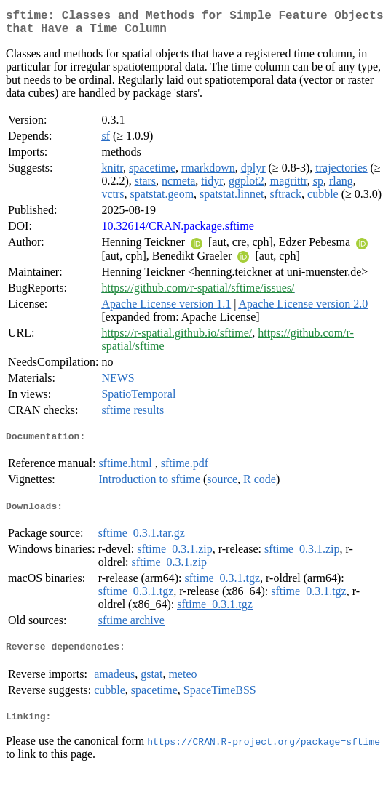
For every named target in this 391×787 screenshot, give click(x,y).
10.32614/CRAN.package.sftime (177, 231)
